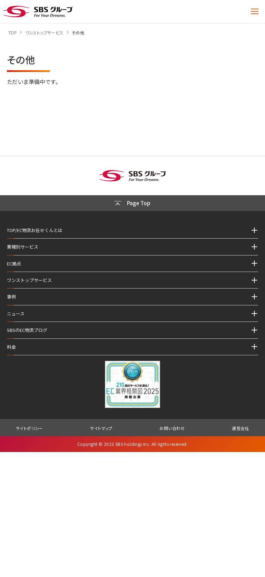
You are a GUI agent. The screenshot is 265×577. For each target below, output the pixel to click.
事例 (11, 296)
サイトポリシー (29, 428)
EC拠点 (14, 263)
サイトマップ (101, 428)
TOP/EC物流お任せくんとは (34, 230)
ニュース (15, 313)
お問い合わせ (172, 428)
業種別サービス (22, 246)
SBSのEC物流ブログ (27, 330)
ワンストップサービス (29, 280)
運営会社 (240, 428)
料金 (11, 347)
